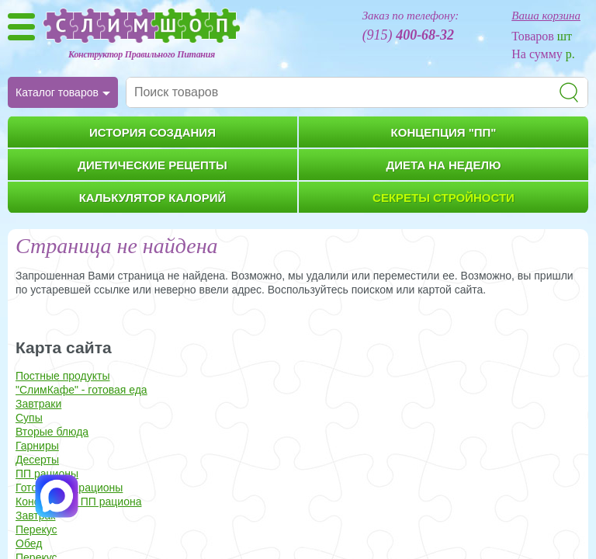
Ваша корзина (545, 15)
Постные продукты (63, 376)
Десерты (37, 459)
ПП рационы (47, 473)
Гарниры (37, 445)
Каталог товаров (57, 92)
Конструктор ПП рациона (78, 501)
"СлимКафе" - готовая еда (81, 390)
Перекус (36, 529)
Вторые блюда (52, 431)
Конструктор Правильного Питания (141, 54)
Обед (29, 543)
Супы (29, 417)
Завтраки (38, 404)
